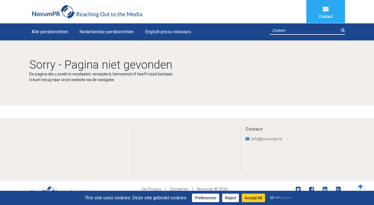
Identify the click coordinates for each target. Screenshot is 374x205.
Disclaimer (179, 189)
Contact (326, 16)
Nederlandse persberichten (106, 31)
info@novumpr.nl (263, 139)
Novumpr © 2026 (212, 189)
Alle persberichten (50, 31)
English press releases (168, 31)
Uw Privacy (151, 189)
